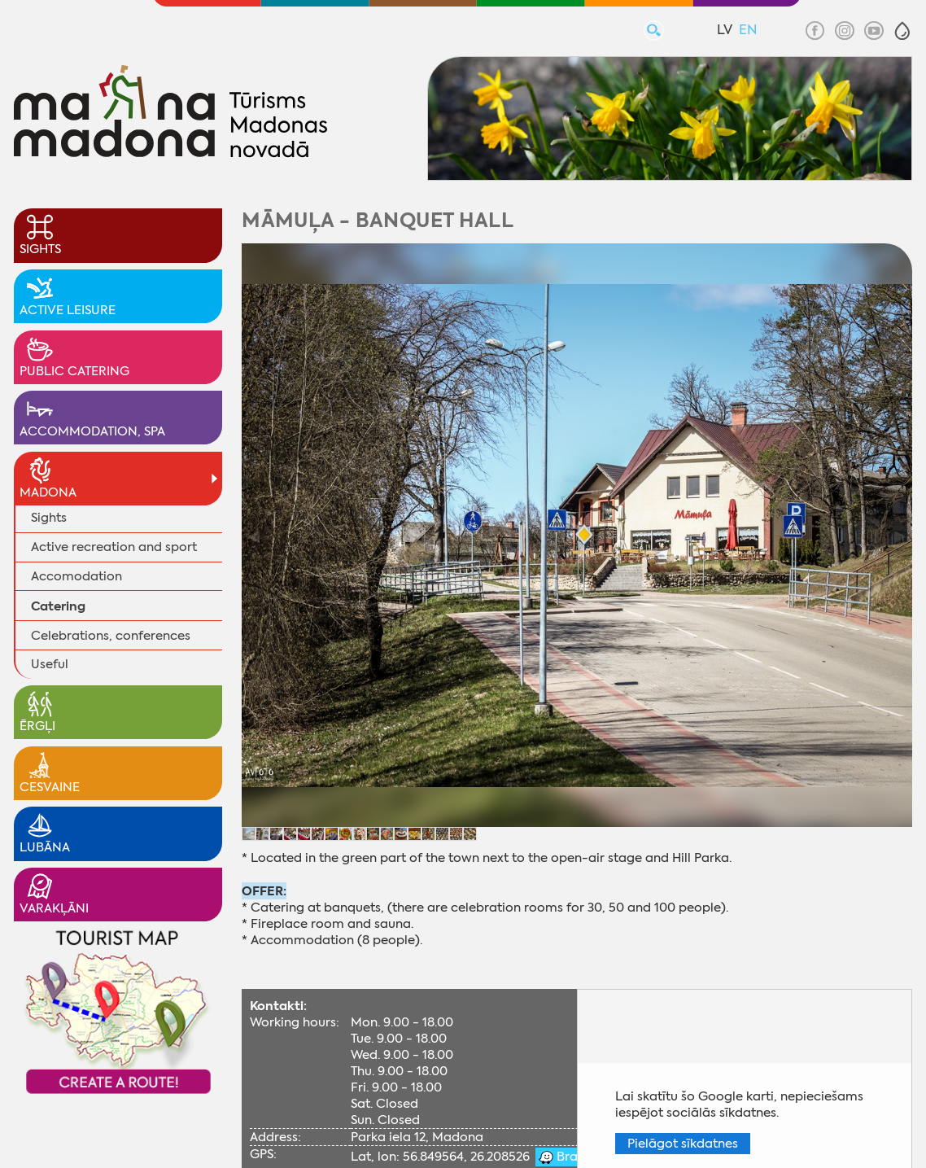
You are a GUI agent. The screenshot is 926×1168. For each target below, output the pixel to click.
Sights (49, 518)
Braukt (574, 1156)
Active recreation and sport (114, 547)
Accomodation (76, 576)
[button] (902, 31)
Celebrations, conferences (110, 636)
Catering (58, 606)
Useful (49, 664)
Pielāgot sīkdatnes (682, 1143)
